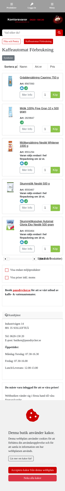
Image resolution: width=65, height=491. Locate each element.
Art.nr (38, 66)
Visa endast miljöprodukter (25, 269)
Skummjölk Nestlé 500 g (35, 183)
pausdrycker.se (22, 290)
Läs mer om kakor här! (21, 458)
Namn (23, 66)
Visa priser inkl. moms (22, 277)
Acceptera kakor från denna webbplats (32, 470)
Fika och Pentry (11, 41)
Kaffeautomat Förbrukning (38, 41)
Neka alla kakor (32, 478)
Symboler (8, 58)
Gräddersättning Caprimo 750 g (39, 77)
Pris (52, 66)
